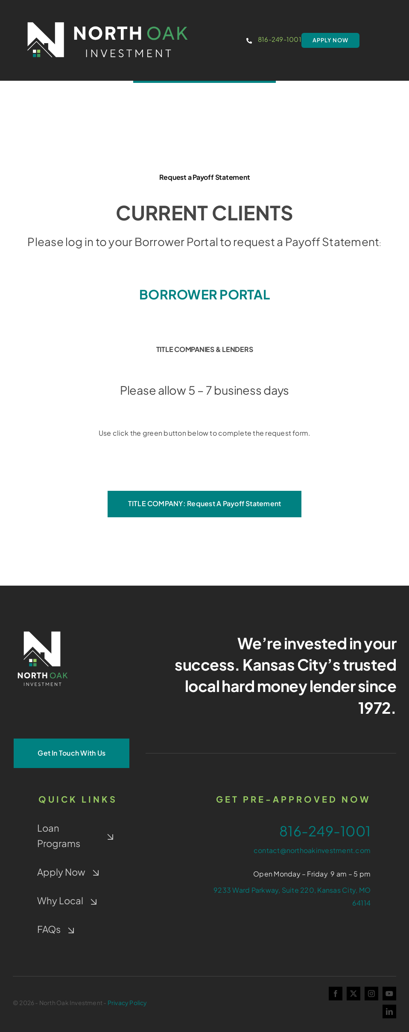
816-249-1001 (279, 39)
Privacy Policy (127, 1002)
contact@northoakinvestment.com (312, 850)
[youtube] (389, 993)
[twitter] (353, 993)
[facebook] (335, 993)
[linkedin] (389, 1011)
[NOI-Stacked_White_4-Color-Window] (43, 629)
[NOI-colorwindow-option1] (107, 18)
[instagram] (371, 993)
